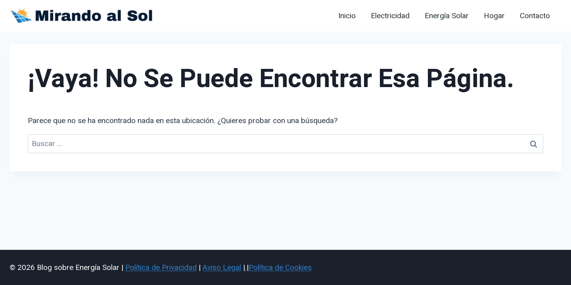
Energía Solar (447, 15)
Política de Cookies (280, 267)
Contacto (535, 15)
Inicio (347, 15)
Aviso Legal (222, 267)
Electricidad (390, 15)
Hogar (494, 15)
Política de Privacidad (161, 267)
